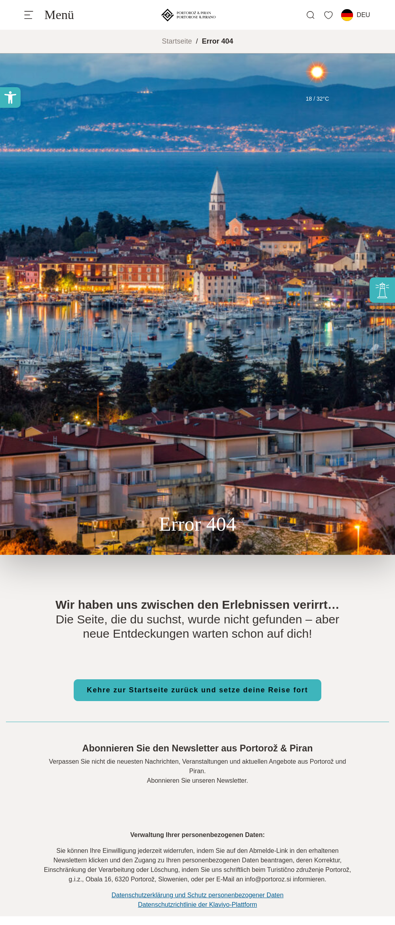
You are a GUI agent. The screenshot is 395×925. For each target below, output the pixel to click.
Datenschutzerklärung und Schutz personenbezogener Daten (197, 895)
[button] (10, 97)
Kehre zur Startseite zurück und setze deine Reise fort (197, 690)
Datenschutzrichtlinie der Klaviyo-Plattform (197, 904)
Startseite (177, 41)
